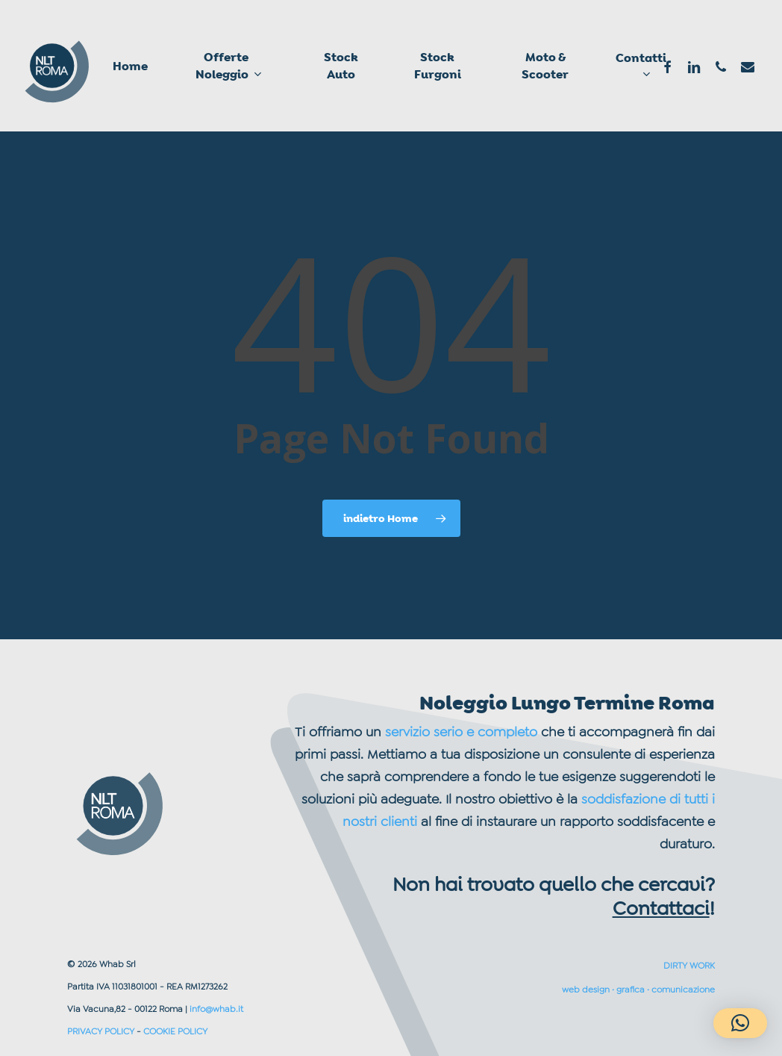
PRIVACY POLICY (100, 1031)
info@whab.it (216, 1009)
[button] (740, 1023)
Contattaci (661, 908)
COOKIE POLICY (175, 1031)
